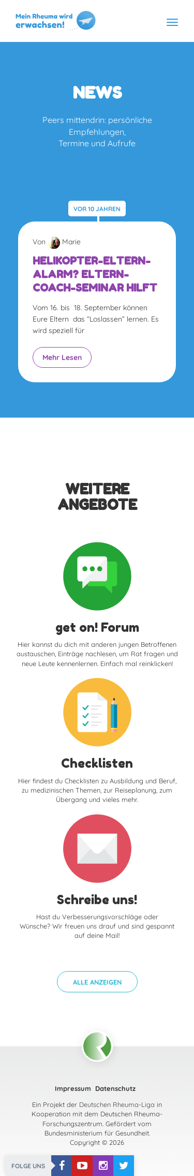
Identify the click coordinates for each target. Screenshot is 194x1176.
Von (57, 241)
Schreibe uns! (97, 899)
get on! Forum (97, 627)
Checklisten (97, 763)
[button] (97, 981)
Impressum (73, 1088)
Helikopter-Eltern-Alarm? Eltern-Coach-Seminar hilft (95, 274)
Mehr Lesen (62, 357)
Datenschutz (115, 1088)
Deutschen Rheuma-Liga (117, 1104)
